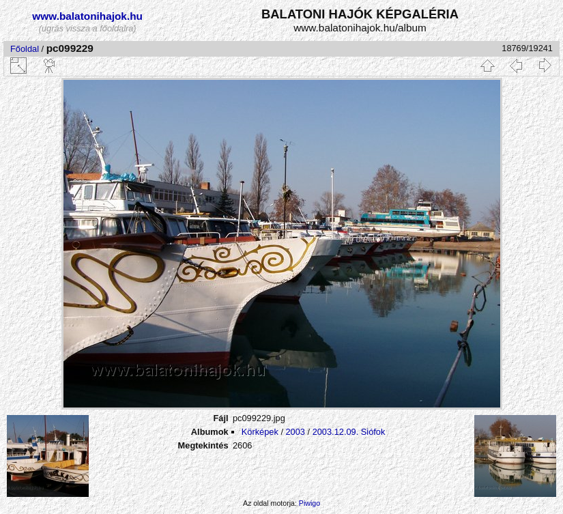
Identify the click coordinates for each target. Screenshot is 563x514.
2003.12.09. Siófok (349, 432)
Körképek (260, 432)
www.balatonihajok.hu (87, 16)
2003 (295, 432)
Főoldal (24, 49)
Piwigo (309, 503)
